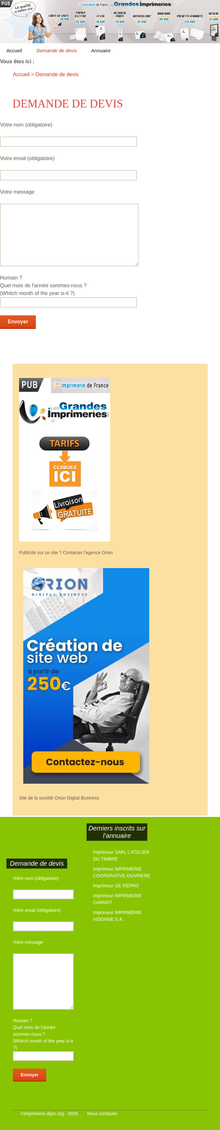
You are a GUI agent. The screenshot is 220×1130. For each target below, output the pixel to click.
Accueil (14, 50)
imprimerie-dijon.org (44, 1113)
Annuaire (100, 50)
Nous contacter (102, 1113)
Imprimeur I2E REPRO (116, 885)
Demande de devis (57, 50)
